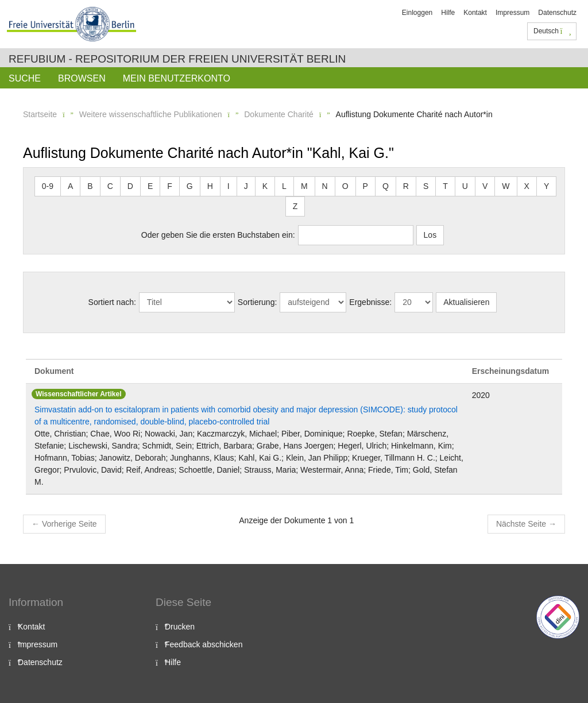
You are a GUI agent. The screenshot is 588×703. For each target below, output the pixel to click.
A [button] (70, 186)
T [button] (445, 186)
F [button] (169, 186)
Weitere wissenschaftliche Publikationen (150, 114)
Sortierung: (257, 302)
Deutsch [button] (552, 31)
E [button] (150, 186)
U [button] (465, 186)
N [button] (325, 186)
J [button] (246, 186)
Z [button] (295, 206)
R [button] (406, 186)
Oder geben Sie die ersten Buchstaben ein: (218, 235)
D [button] (130, 186)
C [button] (110, 186)
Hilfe (448, 13)
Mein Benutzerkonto (176, 78)
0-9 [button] (47, 186)
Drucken (180, 626)
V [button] (485, 186)
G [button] (190, 186)
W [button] (505, 186)
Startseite (40, 114)
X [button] (526, 186)
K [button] (265, 186)
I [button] (228, 186)
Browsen (82, 78)
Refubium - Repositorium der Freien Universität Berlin (177, 59)
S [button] (425, 186)
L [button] (284, 186)
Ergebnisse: (370, 302)
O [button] (345, 186)
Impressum (512, 13)
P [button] (365, 186)
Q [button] (385, 186)
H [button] (210, 186)
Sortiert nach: (112, 302)
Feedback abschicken (203, 644)
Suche (25, 78)
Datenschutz (557, 13)
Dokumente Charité (279, 114)
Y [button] (546, 186)
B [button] (89, 186)
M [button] (304, 186)
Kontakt (475, 13)
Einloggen (417, 13)
